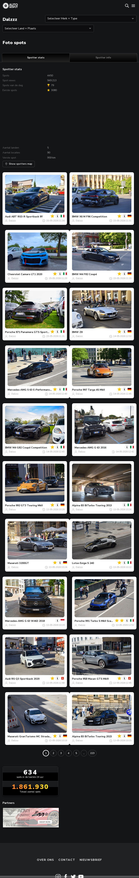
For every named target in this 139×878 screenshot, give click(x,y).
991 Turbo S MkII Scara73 (101, 621)
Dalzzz (12, 220)
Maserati (13, 563)
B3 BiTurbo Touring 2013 (96, 505)
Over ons (45, 860)
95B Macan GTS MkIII (96, 679)
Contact (66, 860)
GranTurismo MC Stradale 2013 (38, 736)
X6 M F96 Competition (93, 216)
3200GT (24, 563)
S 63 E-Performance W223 (43, 389)
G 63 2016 (100, 447)
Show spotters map (18, 164)
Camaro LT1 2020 (31, 274)
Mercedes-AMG (17, 389)
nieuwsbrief (91, 860)
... (84, 753)
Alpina (76, 505)
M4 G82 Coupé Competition (29, 447)
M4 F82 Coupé (88, 274)
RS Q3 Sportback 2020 (25, 679)
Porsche (10, 332)
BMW (75, 216)
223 (92, 753)
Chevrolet (14, 274)
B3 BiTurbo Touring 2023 (96, 736)
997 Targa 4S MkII (94, 389)
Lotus (75, 563)
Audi (8, 216)
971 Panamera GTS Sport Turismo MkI (39, 332)
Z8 (81, 332)
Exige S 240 (87, 563)
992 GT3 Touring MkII (29, 505)
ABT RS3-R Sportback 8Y (27, 216)
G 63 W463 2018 (35, 621)
